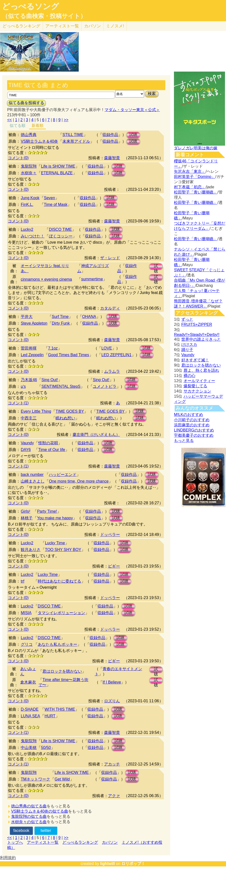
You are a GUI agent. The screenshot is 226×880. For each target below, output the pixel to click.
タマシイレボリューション (61, 613)
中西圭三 (29, 418)
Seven (49, 198)
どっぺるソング (30, 6)
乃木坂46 (29, 380)
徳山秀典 (29, 135)
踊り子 (187, 350)
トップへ (15, 842)
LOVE (106, 348)
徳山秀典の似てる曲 (29, 806)
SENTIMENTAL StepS (60, 386)
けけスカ (189, 344)
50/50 (46, 747)
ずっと (187, 319)
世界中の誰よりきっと (201, 339)
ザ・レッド (110, 258)
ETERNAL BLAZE (57, 173)
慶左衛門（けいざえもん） (96, 434)
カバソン (92, 26)
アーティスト (62, 26)
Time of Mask (55, 204)
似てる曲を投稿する (26, 103)
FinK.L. (27, 204)
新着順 (37, 125)
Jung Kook (30, 198)
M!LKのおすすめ (188, 414)
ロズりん (112, 701)
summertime (92, 279)
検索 (152, 94)
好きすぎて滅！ (195, 360)
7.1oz (53, 348)
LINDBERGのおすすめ (194, 430)
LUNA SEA (30, 716)
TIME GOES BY (70, 411)
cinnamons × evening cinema (46, 279)
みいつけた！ (32, 236)
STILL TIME (72, 135)
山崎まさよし (32, 481)
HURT (49, 716)
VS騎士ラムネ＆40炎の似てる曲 (39, 811)
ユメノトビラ (104, 386)
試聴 (133, 135)
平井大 (27, 316)
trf (22, 581)
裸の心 (189, 375)
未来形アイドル (76, 141)
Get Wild (62, 779)
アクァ (114, 796)
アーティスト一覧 (42, 842)
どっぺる (21, 26)
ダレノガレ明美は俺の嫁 (195, 148)
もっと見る (184, 440)
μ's (23, 386)
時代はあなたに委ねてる (59, 581)
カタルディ (110, 308)
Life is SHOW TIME (58, 166)
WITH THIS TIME (59, 709)
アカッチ (112, 764)
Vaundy (27, 443)
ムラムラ (112, 371)
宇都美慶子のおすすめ (193, 435)
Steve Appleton (34, 323)
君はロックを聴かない (62, 671)
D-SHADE (29, 709)
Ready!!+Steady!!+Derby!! (196, 334)
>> (66, 120)
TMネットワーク (35, 779)
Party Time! (47, 511)
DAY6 (26, 450)
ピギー (114, 566)
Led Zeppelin (32, 355)
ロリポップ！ (133, 863)
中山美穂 (29, 747)
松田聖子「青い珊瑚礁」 (195, 192)
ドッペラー (110, 534)
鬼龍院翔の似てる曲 (29, 816)
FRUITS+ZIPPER (196, 324)
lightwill (107, 863)
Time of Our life (51, 450)
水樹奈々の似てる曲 (29, 822)
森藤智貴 (112, 158)
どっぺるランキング (80, 842)
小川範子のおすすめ (191, 420)
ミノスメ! (115, 26)
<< (9, 120)
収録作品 (110, 135)
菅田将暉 (29, 348)
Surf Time (60, 316)
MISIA (26, 613)
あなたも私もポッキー (57, 644)
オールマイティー (199, 381)
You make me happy (55, 518)
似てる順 (17, 125)
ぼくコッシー (61, 236)
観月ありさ (30, 550)
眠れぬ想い (65, 418)
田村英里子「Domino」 (194, 177)
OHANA (89, 316)
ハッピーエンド (62, 474)
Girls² (25, 511)
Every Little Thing (36, 411)
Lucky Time (55, 543)
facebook (21, 830)
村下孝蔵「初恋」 (190, 187)
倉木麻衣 (28, 682)
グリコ (27, 644)
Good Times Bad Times (68, 355)
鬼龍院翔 (29, 166)
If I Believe (112, 682)
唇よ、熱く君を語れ (201, 370)
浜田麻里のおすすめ (191, 425)
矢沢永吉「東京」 (190, 171)
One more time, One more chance (79, 481)
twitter (45, 830)
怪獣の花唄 (48, 443)
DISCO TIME (60, 229)
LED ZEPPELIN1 (116, 355)
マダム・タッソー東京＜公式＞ (132, 110)
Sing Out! (49, 380)
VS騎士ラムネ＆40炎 (39, 141)
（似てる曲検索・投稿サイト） (44, 16)
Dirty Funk (61, 323)
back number (32, 474)
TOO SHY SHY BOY (63, 550)
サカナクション (197, 391)
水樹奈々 (29, 173)
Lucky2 (27, 229)
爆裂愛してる (195, 386)
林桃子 (27, 518)
